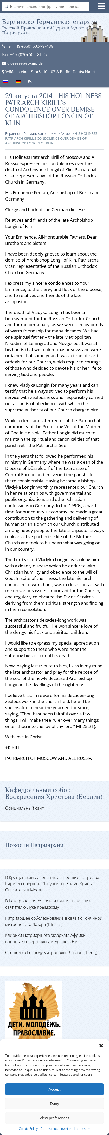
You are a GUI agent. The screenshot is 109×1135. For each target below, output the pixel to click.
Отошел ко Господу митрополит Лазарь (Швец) (51, 952)
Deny (54, 1103)
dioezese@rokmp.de (22, 63)
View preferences (55, 1118)
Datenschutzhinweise (55, 1128)
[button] (101, 1045)
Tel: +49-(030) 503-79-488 (27, 46)
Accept (55, 1089)
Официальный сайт (24, 808)
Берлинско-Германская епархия (55, 26)
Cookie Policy (28, 1128)
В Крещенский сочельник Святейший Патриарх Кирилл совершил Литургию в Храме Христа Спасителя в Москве (52, 884)
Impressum (82, 1128)
